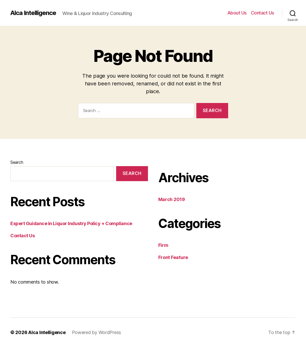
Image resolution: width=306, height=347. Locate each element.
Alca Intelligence (33, 13)
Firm (163, 245)
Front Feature (173, 257)
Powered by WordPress (96, 332)
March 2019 (171, 199)
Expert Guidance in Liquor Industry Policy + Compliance (71, 223)
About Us (237, 13)
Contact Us (262, 13)
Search (16, 162)
